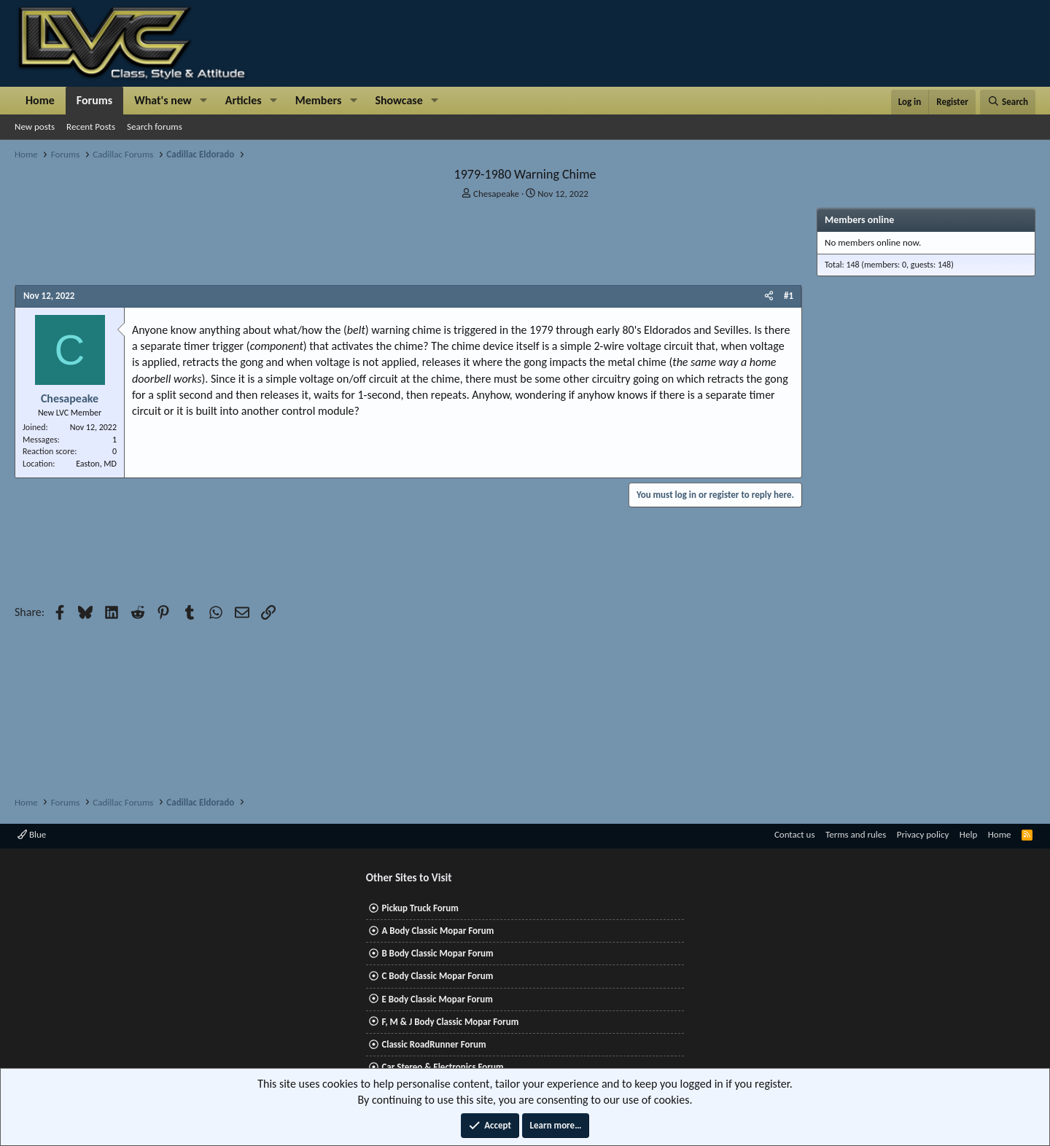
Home (40, 100)
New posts (35, 126)
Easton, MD (96, 464)
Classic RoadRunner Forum (433, 1044)
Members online (859, 220)
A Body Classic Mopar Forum (437, 930)
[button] (203, 100)
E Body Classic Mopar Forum (436, 999)
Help (968, 834)
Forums (94, 100)
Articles (243, 100)
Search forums (154, 126)
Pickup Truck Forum (419, 908)
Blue (32, 834)
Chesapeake (496, 193)
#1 (788, 295)
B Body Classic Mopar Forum (437, 953)
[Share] (769, 296)
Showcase (398, 100)
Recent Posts (90, 126)
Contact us (794, 834)
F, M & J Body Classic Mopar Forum (449, 1021)
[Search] (1007, 102)
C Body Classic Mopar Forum (437, 975)
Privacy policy (923, 834)
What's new (163, 100)
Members (318, 100)
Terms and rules (855, 834)
